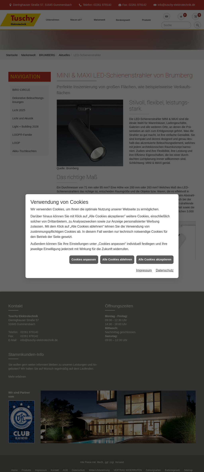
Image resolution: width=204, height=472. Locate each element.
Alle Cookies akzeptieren (154, 258)
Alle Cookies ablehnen (117, 258)
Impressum (144, 269)
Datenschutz (165, 269)
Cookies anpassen (84, 258)
